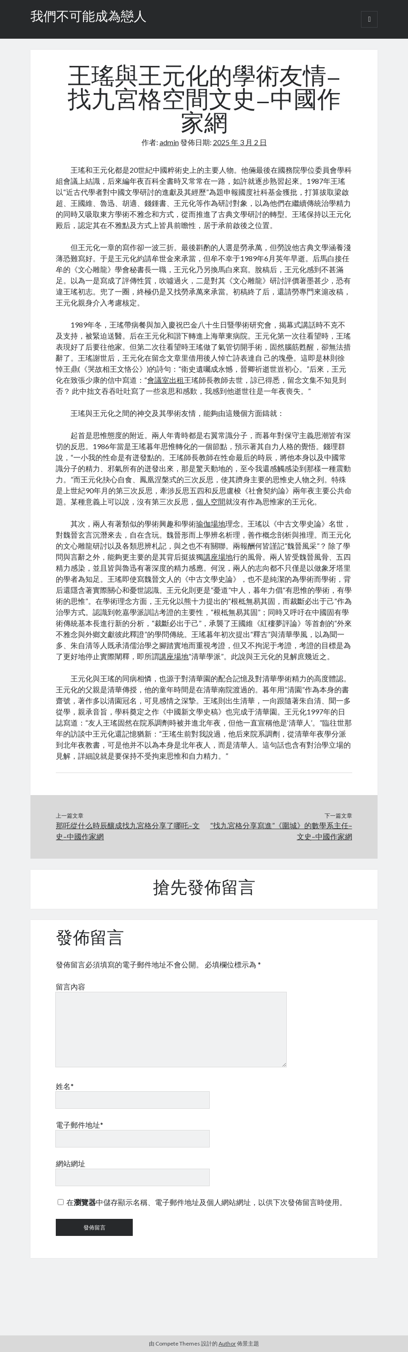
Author (227, 1343)
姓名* (65, 1086)
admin (169, 142)
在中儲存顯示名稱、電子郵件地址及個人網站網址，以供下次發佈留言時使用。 (206, 1202)
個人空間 (210, 501)
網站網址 (70, 1163)
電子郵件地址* (79, 1124)
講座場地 (218, 556)
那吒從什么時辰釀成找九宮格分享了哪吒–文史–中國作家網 (128, 831)
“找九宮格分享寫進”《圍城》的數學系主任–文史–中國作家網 (281, 831)
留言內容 (70, 986)
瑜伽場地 (210, 523)
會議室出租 (165, 379)
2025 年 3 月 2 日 (240, 142)
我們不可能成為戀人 (88, 17)
